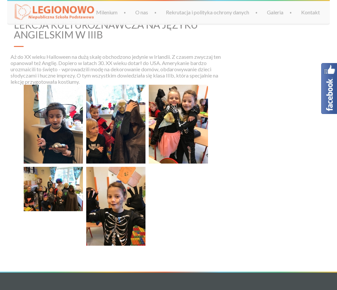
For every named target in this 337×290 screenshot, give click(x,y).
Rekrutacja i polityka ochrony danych (207, 12)
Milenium (106, 12)
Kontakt (310, 12)
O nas (141, 12)
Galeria (275, 12)
